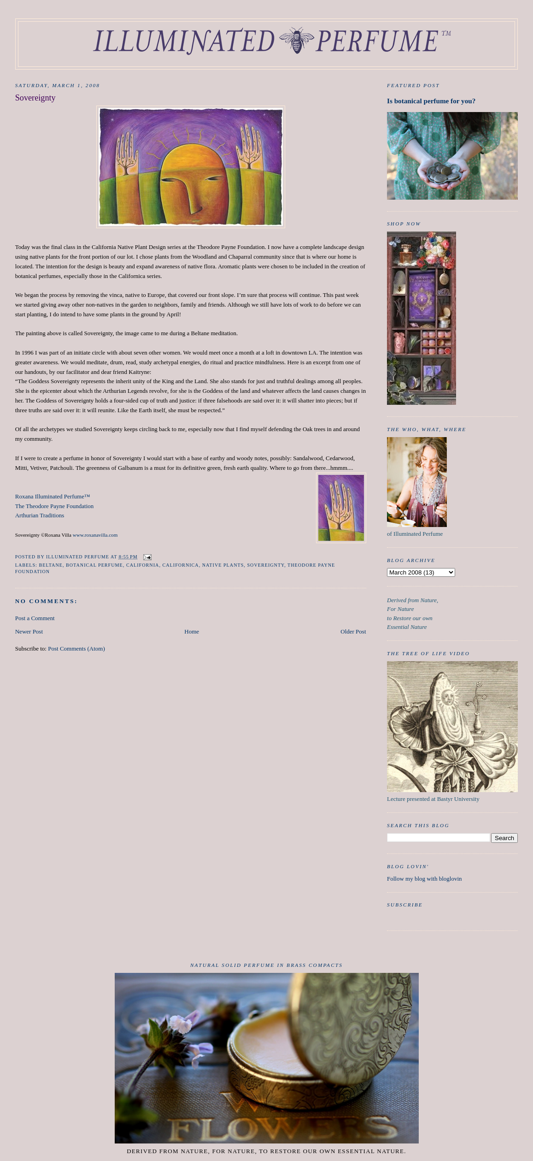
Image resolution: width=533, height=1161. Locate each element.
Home (191, 631)
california (142, 565)
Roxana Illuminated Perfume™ (52, 496)
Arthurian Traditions (39, 515)
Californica (180, 565)
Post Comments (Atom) (76, 648)
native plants (223, 565)
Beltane (50, 565)
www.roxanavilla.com (95, 535)
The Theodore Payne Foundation (54, 506)
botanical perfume (94, 565)
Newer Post (29, 631)
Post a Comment (35, 618)
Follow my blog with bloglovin (424, 878)
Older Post (353, 631)
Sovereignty (265, 565)
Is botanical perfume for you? (431, 101)
